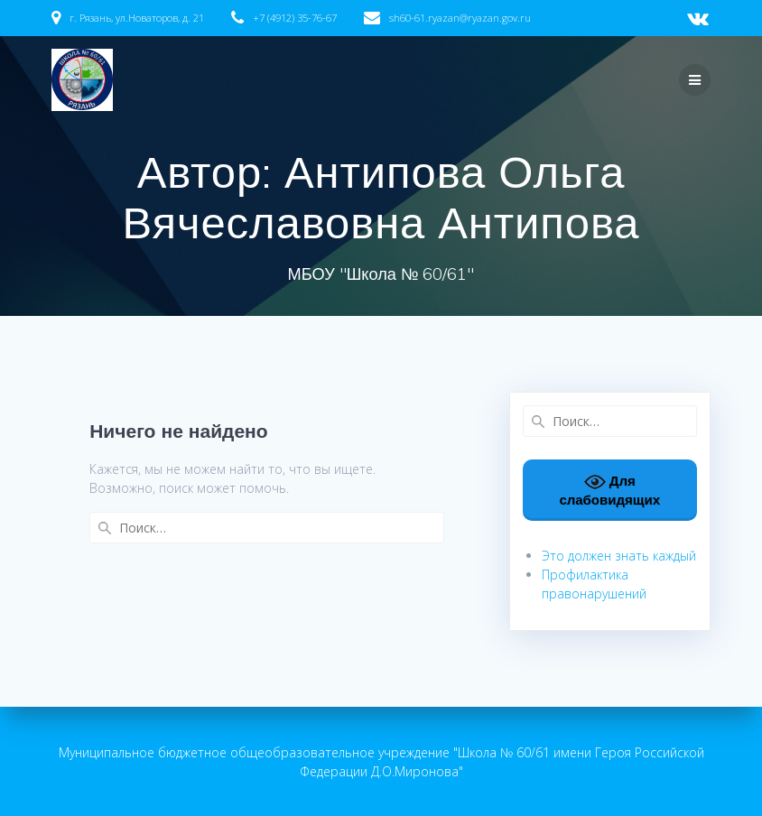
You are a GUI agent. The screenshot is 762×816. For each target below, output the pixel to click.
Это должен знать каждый (619, 555)
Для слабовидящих (609, 489)
